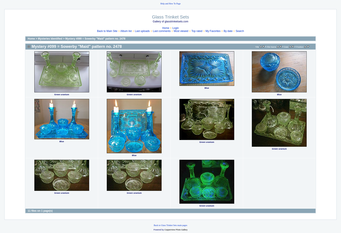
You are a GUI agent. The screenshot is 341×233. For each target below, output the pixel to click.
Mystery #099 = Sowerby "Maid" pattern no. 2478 (95, 38)
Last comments (161, 31)
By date (228, 31)
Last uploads (142, 31)
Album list (126, 31)
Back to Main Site (107, 31)
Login (175, 28)
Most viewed (181, 31)
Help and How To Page (170, 3)
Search (240, 31)
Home (165, 28)
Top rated (196, 31)
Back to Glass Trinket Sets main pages (170, 225)
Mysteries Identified (50, 38)
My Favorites (213, 31)
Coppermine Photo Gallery (175, 230)
